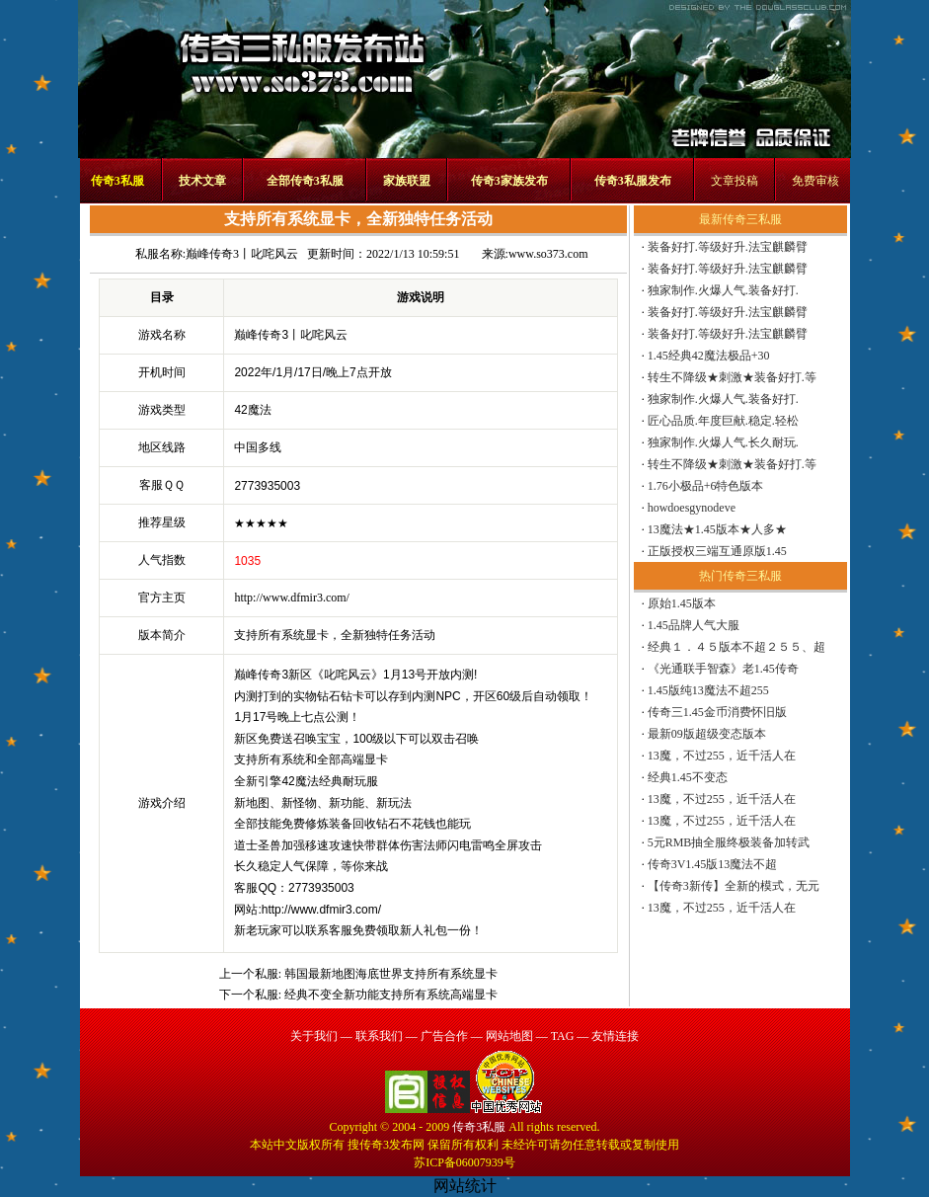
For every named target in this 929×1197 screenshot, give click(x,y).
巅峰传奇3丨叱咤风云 (242, 254)
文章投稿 (734, 181)
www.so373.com (548, 254)
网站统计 (465, 1185)
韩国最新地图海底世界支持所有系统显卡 (391, 974)
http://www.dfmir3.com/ (291, 597)
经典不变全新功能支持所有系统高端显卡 (391, 994)
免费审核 (815, 181)
